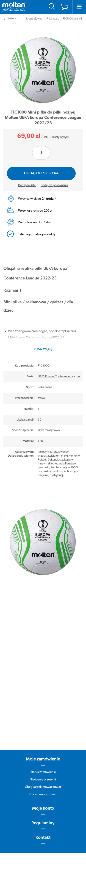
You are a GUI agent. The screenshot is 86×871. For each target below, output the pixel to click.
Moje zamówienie (43, 759)
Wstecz (9, 19)
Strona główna (33, 18)
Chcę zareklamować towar (43, 787)
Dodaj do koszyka (41, 173)
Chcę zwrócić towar (43, 794)
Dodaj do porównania (54, 185)
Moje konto (43, 808)
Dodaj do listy (27, 185)
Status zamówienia (43, 772)
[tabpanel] (43, 65)
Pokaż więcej (43, 349)
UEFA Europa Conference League (59, 376)
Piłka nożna (53, 18)
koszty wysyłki (60, 137)
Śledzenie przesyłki (43, 779)
